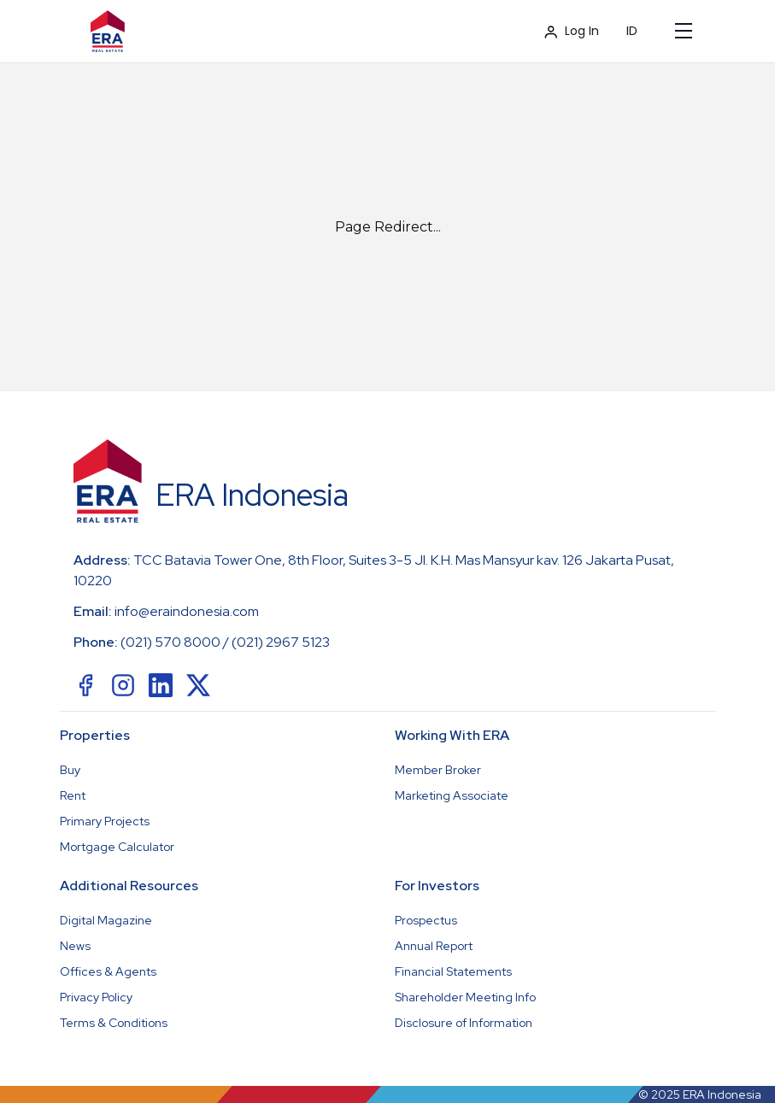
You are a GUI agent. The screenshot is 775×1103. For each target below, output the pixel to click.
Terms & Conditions (113, 1022)
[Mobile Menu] (683, 31)
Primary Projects (105, 821)
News (75, 945)
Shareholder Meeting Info (465, 997)
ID (631, 30)
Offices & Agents (108, 971)
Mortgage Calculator (117, 846)
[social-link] (85, 685)
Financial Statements (453, 971)
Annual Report (434, 945)
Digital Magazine (106, 920)
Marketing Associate (451, 795)
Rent (72, 795)
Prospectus (426, 920)
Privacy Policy (96, 997)
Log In (571, 30)
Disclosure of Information (463, 1022)
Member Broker (438, 769)
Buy (70, 769)
